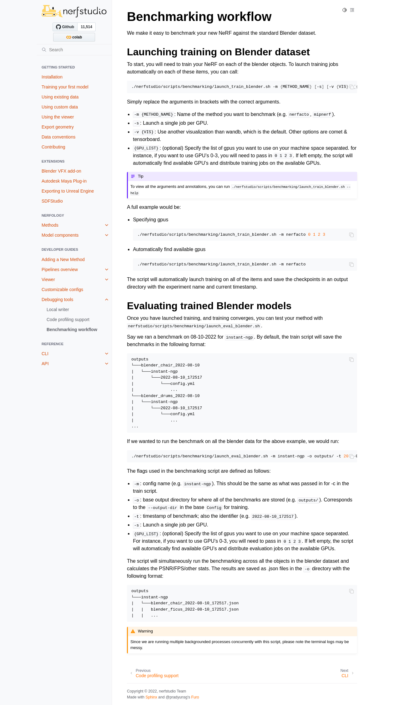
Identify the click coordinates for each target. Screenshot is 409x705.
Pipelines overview (60, 269)
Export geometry (58, 126)
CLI (45, 353)
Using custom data (60, 106)
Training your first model (65, 86)
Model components (60, 235)
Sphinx (151, 697)
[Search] (74, 49)
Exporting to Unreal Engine (68, 191)
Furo (195, 697)
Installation (52, 76)
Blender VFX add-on (61, 171)
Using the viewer (58, 116)
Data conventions (58, 136)
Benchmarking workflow (72, 329)
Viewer (48, 279)
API (45, 363)
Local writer (58, 309)
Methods (50, 225)
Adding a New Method (63, 259)
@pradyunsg (177, 697)
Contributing (53, 146)
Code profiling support (68, 319)
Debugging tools (57, 299)
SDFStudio (52, 201)
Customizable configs (62, 289)
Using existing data (60, 96)
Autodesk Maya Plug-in (64, 181)
